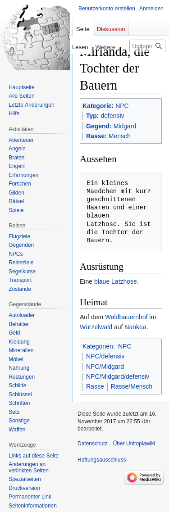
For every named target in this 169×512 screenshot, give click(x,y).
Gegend (98, 126)
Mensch (120, 136)
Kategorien (97, 346)
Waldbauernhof (126, 317)
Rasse (95, 136)
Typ (91, 115)
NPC (122, 105)
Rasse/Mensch (132, 386)
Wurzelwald (96, 327)
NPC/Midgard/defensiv (117, 376)
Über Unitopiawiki (134, 443)
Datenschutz (93, 443)
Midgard (125, 126)
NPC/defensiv (105, 356)
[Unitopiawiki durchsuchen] (147, 46)
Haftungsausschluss (102, 460)
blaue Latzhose (115, 281)
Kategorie (97, 105)
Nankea (135, 327)
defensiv (112, 115)
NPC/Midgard (105, 366)
